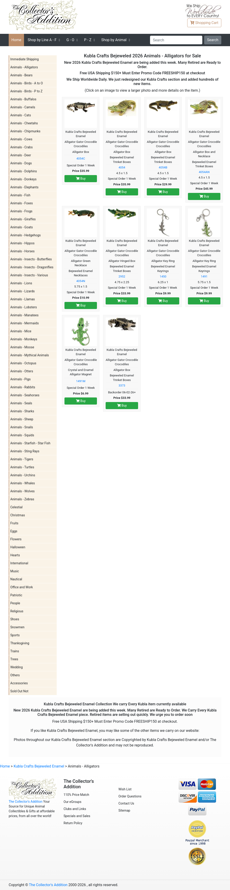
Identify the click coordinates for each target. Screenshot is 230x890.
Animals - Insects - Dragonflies (31, 267)
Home (16, 40)
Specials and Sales (77, 816)
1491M (81, 381)
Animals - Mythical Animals (29, 355)
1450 (163, 276)
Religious (16, 611)
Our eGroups (72, 802)
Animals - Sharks (22, 411)
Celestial (16, 507)
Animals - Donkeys (23, 179)
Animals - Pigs (20, 379)
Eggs (13, 531)
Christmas (17, 515)
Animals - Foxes (21, 203)
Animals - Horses (22, 251)
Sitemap (124, 810)
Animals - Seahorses (24, 395)
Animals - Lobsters (23, 307)
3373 (121, 385)
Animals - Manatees (24, 315)
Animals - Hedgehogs (25, 235)
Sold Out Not (19, 691)
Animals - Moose (22, 347)
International (19, 563)
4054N (80, 281)
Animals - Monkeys (23, 339)
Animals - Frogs (21, 211)
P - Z (87, 40)
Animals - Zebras (22, 499)
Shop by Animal (114, 40)
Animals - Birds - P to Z (26, 91)
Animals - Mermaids (24, 323)
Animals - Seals (21, 403)
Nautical (16, 579)
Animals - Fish (20, 195)
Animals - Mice (20, 331)
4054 (121, 167)
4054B (163, 167)
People (15, 603)
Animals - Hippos (22, 243)
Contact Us (126, 803)
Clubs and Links (75, 809)
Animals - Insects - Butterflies (31, 259)
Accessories (19, 683)
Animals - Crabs (21, 147)
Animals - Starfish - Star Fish (30, 443)
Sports (15, 635)
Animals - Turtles (22, 467)
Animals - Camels (22, 107)
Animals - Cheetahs (24, 123)
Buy (81, 178)
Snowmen (17, 627)
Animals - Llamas (22, 299)
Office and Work (21, 587)
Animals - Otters (21, 371)
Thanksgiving (19, 643)
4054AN (204, 172)
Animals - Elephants (24, 187)
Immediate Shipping (24, 59)
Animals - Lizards (22, 291)
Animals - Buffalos (23, 99)
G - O (70, 40)
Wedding (16, 667)
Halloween (17, 547)
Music (14, 571)
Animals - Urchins (22, 475)
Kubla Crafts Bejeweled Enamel (38, 766)
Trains (14, 651)
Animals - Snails (21, 427)
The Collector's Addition (26, 801)
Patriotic (16, 595)
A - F (42, 40)
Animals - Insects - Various (29, 275)
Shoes (14, 619)
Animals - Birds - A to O (26, 83)
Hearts (15, 555)
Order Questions (130, 796)
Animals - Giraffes (23, 219)
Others (15, 675)
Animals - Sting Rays (24, 451)
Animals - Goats (21, 227)
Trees (14, 659)
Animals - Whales (22, 483)
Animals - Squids (22, 435)
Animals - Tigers (21, 459)
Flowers (15, 539)
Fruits (14, 523)
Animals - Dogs (21, 163)
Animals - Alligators (24, 67)
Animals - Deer (20, 155)
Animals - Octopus (23, 363)
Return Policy (73, 823)
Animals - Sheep (21, 419)
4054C (80, 158)
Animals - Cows (21, 139)
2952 (121, 276)
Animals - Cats (20, 115)
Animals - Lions (21, 283)
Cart (204, 23)
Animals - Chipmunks (25, 131)
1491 (204, 276)
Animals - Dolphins (23, 171)
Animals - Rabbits (22, 387)
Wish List (124, 789)
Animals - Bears (21, 75)
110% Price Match (76, 795)
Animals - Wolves (22, 491)
